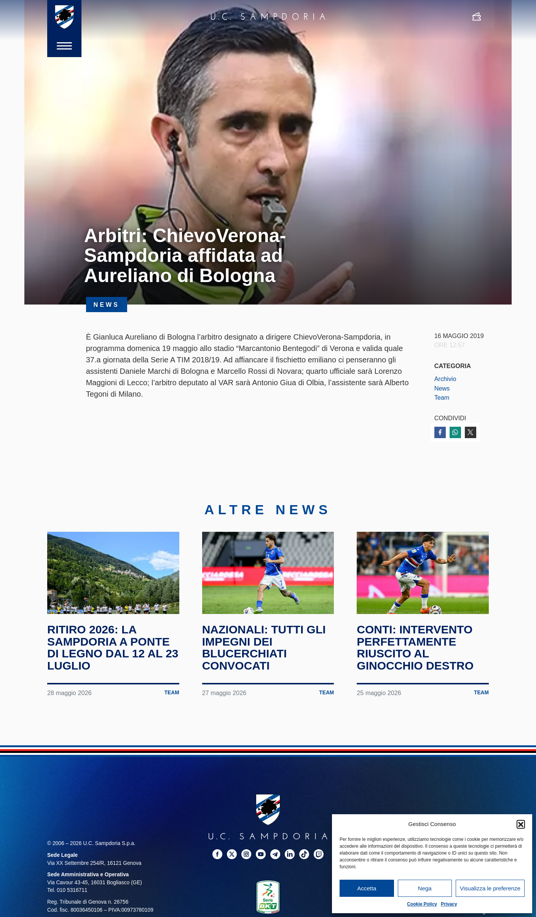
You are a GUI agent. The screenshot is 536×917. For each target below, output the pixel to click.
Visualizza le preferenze (490, 888)
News (442, 388)
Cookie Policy (422, 904)
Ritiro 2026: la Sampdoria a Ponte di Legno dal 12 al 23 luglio (113, 647)
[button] (521, 824)
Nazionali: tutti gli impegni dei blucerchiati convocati (264, 647)
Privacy (449, 904)
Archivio (445, 378)
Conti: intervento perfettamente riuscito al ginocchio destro (415, 647)
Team (442, 397)
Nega (425, 888)
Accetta (366, 888)
